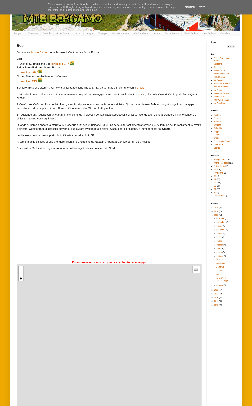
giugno (219, 241)
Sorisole (47, 33)
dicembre (220, 218)
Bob (217, 274)
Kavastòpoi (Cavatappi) (222, 279)
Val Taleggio (219, 80)
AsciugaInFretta (220, 160)
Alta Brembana (141, 33)
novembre (221, 222)
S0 (215, 176)
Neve (216, 169)
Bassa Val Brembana (223, 83)
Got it (202, 7)
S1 (215, 179)
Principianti (218, 173)
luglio (218, 237)
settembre (221, 230)
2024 (216, 211)
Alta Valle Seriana (221, 100)
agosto (219, 233)
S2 (215, 183)
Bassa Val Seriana (221, 93)
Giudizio (217, 121)
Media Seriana (191, 33)
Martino (77, 33)
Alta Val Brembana (222, 87)
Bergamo (18, 33)
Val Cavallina (219, 103)
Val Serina (218, 90)
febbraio (220, 256)
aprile (219, 248)
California (220, 267)
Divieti (216, 138)
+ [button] (21, 268)
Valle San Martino (221, 74)
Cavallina (225, 33)
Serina (156, 33)
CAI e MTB (218, 144)
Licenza (217, 148)
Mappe (217, 131)
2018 (216, 305)
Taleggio (102, 33)
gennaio (220, 285)
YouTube (217, 115)
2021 (216, 294)
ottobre (219, 226)
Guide (216, 135)
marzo (219, 252)
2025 (216, 208)
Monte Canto (62, 33)
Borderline (220, 263)
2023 (216, 215)
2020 (216, 297)
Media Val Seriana (221, 96)
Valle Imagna (219, 77)
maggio (219, 245)
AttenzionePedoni (221, 163)
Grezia (140, 87)
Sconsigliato (219, 196)
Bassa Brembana (120, 33)
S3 (215, 186)
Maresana (33, 33)
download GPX (60, 63)
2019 (216, 301)
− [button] (21, 273)
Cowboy (219, 259)
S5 (215, 192)
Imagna (90, 33)
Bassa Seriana (172, 33)
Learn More (190, 7)
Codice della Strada (222, 141)
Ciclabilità (218, 128)
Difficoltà (217, 125)
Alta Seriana (209, 33)
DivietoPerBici (220, 166)
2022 (216, 290)
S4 (215, 189)
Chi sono (217, 118)
